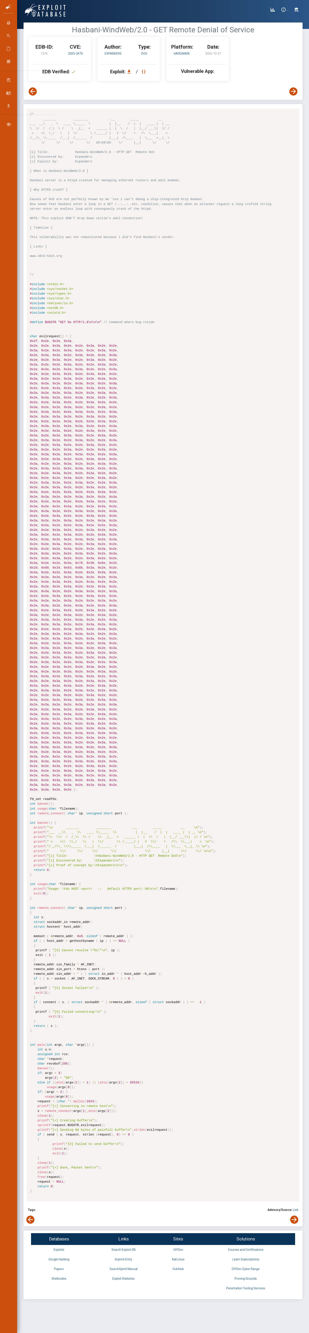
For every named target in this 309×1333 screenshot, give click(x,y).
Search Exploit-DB (123, 1249)
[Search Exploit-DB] (296, 10)
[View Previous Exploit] (33, 91)
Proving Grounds (246, 1278)
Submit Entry (123, 1259)
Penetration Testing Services (245, 1288)
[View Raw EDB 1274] (144, 71)
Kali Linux (178, 1259)
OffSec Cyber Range (246, 1269)
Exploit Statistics (123, 1278)
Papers (59, 1269)
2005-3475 (75, 53)
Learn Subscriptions (245, 1259)
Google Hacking (59, 1259)
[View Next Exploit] (293, 91)
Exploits (59, 1249)
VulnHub (178, 1269)
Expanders (113, 53)
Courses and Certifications (245, 1249)
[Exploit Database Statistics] (272, 10)
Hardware (182, 53)
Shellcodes (59, 1278)
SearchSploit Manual (124, 1269)
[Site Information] (285, 10)
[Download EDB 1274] (130, 71)
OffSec (178, 1249)
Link (295, 1210)
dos (144, 53)
